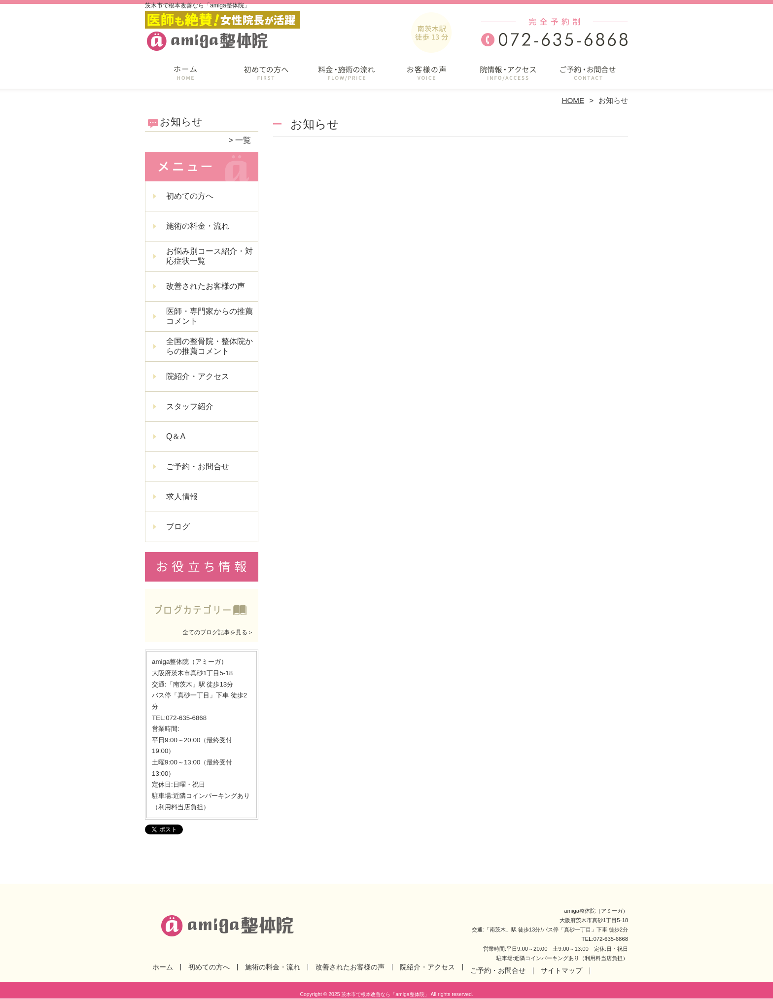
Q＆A (175, 436)
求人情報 (182, 496)
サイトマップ (561, 970)
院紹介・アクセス (507, 77)
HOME (573, 100)
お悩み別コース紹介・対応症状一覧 (209, 256)
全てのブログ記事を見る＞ (217, 632)
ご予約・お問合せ (587, 77)
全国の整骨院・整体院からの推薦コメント (209, 346)
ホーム (185, 77)
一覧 (243, 140)
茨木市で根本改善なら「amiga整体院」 (385, 994)
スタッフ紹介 (189, 406)
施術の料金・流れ (346, 77)
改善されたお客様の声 (426, 77)
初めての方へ (266, 77)
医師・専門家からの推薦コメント (209, 316)
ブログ (178, 526)
